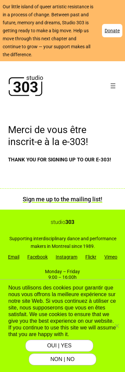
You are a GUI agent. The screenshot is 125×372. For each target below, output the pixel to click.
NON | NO (62, 359)
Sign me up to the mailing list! (62, 199)
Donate (112, 30)
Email (13, 257)
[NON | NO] (116, 325)
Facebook (37, 257)
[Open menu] (113, 86)
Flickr (90, 257)
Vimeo (110, 257)
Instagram (66, 257)
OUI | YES (59, 345)
